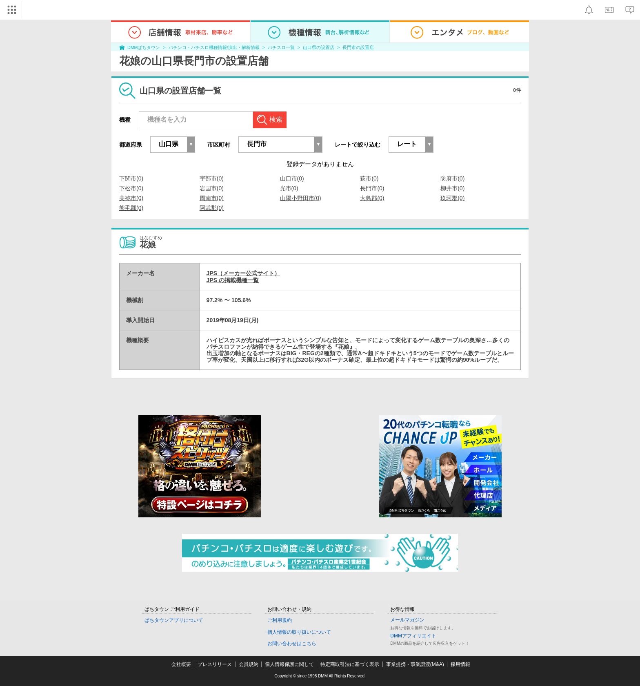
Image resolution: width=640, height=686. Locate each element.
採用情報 (460, 664)
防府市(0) (452, 178)
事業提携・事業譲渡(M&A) (415, 664)
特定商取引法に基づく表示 (349, 664)
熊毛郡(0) (131, 208)
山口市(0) (292, 178)
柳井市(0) (452, 188)
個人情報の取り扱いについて (299, 632)
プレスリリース (215, 664)
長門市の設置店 (358, 47)
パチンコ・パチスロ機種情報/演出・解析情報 (214, 47)
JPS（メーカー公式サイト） (243, 273)
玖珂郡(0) (452, 198)
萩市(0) (369, 178)
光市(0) (289, 188)
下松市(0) (131, 188)
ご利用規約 (279, 620)
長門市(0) (372, 188)
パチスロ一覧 (281, 47)
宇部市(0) (212, 178)
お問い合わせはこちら (291, 643)
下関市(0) (131, 178)
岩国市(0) (212, 188)
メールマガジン (407, 620)
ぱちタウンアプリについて (173, 620)
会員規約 (248, 664)
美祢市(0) (131, 198)
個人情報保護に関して (289, 664)
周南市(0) (212, 198)
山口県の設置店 (318, 47)
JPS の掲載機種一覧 (233, 280)
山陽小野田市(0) (300, 198)
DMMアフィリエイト (413, 636)
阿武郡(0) (212, 208)
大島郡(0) (372, 198)
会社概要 (181, 664)
